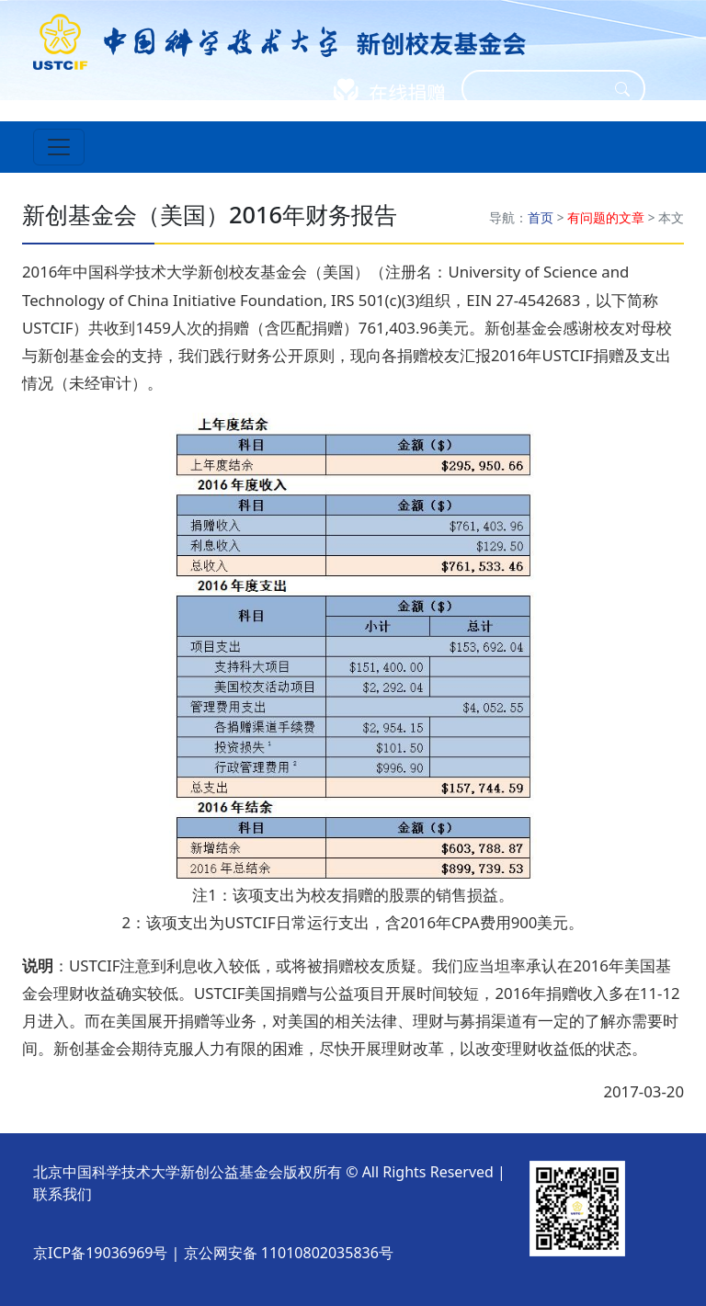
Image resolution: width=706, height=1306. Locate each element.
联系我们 (62, 1194)
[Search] (541, 89)
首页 (540, 217)
